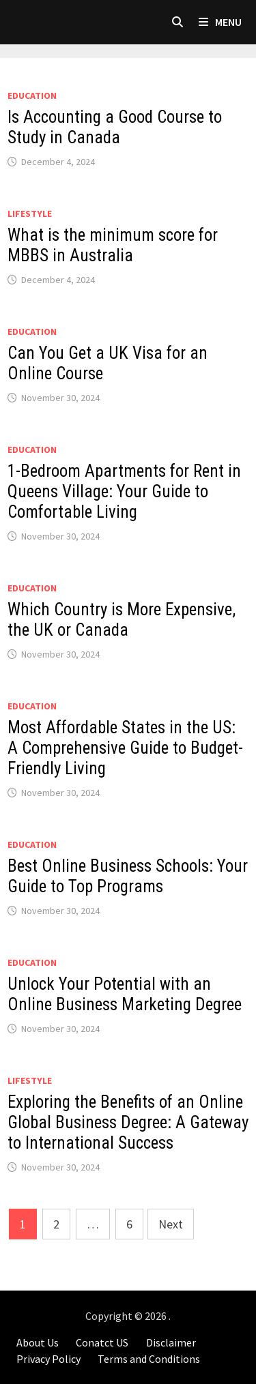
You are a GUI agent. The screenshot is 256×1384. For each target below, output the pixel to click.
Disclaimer (171, 1342)
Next (170, 1224)
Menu (220, 22)
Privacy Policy (48, 1359)
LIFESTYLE (30, 213)
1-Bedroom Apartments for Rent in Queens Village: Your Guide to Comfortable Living (124, 491)
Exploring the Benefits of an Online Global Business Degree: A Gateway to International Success (128, 1122)
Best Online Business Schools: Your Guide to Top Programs (128, 876)
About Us (37, 1342)
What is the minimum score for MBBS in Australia (113, 245)
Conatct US (102, 1342)
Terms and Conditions (149, 1359)
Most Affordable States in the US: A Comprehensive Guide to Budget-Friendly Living (125, 748)
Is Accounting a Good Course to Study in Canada (115, 127)
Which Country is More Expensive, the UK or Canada (122, 620)
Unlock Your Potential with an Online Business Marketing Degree (125, 994)
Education (32, 95)
